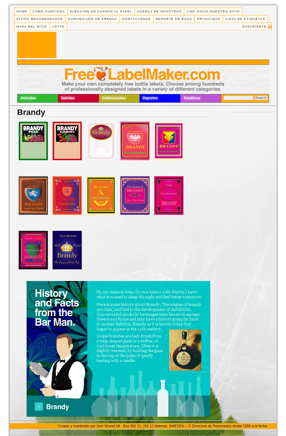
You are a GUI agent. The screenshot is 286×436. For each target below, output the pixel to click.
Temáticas (191, 98)
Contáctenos (136, 18)
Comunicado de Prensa (92, 18)
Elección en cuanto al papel (101, 11)
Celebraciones (114, 98)
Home (22, 11)
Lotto (58, 26)
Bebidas (68, 98)
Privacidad (209, 18)
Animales (28, 98)
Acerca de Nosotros (159, 11)
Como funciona (48, 11)
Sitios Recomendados (40, 18)
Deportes (150, 98)
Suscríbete (254, 26)
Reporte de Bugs (174, 18)
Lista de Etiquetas (246, 18)
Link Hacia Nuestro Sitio (213, 11)
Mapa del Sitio (32, 26)
